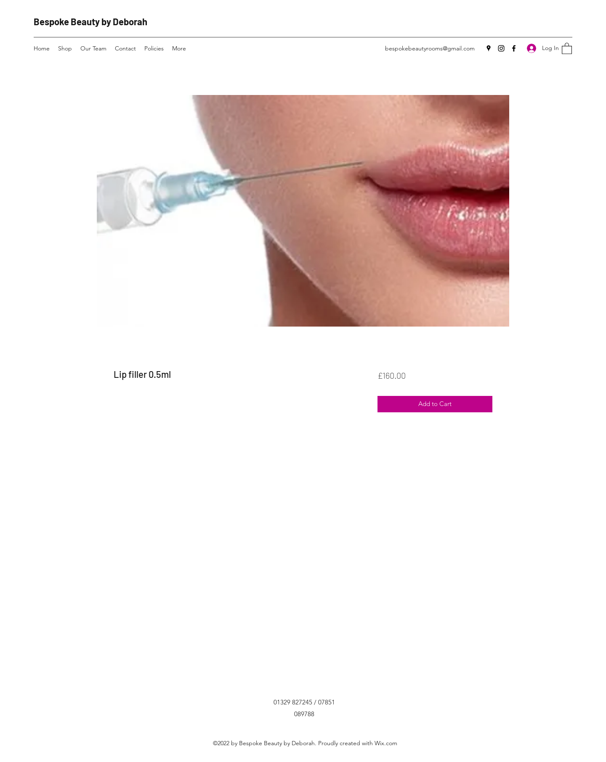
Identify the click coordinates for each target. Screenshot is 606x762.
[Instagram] (501, 48)
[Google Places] (488, 48)
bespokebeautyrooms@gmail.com (430, 48)
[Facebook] (514, 48)
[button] (567, 48)
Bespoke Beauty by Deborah (90, 21)
